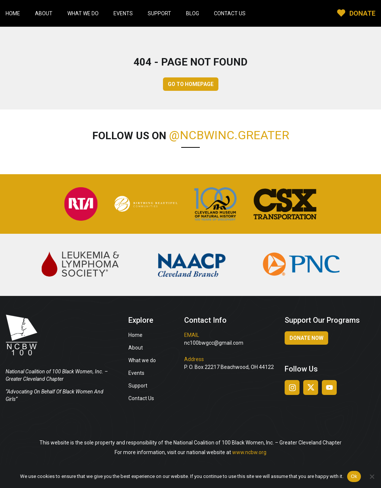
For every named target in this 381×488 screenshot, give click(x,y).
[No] (371, 476)
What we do (142, 360)
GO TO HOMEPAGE (191, 84)
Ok (354, 476)
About (43, 13)
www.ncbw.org (249, 452)
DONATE (362, 13)
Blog (192, 13)
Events (123, 13)
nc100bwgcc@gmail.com (213, 343)
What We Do (83, 13)
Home (13, 13)
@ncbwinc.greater (229, 135)
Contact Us (230, 13)
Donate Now (306, 338)
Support (159, 13)
